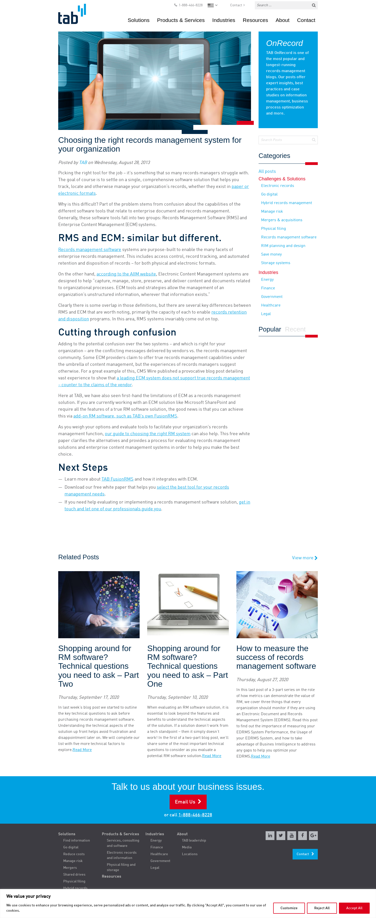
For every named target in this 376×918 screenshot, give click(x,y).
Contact (236, 5)
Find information (76, 840)
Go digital (269, 194)
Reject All (322, 908)
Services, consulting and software (123, 843)
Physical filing (273, 229)
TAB (83, 162)
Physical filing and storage (121, 867)
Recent (295, 329)
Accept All (354, 908)
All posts (267, 171)
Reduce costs (74, 854)
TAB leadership (194, 840)
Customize (289, 908)
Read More (82, 750)
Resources (255, 20)
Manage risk (272, 212)
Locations (190, 854)
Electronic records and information (122, 855)
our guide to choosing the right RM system (148, 434)
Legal (266, 314)
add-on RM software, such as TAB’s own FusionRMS (125, 416)
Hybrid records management (286, 203)
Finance (268, 288)
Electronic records (277, 186)
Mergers (70, 868)
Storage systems (275, 263)
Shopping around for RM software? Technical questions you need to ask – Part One (187, 666)
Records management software (89, 249)
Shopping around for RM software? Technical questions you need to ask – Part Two (98, 666)
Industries (223, 20)
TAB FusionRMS (118, 479)
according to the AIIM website (126, 274)
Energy (267, 280)
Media (187, 847)
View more (305, 558)
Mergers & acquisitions (281, 220)
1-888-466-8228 (191, 5)
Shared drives (74, 874)
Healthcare (270, 305)
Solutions (138, 20)
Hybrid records (75, 888)
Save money (271, 255)
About (283, 20)
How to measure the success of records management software (276, 657)
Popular (270, 329)
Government (272, 297)
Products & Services (181, 20)
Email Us (185, 802)
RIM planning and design (283, 246)
